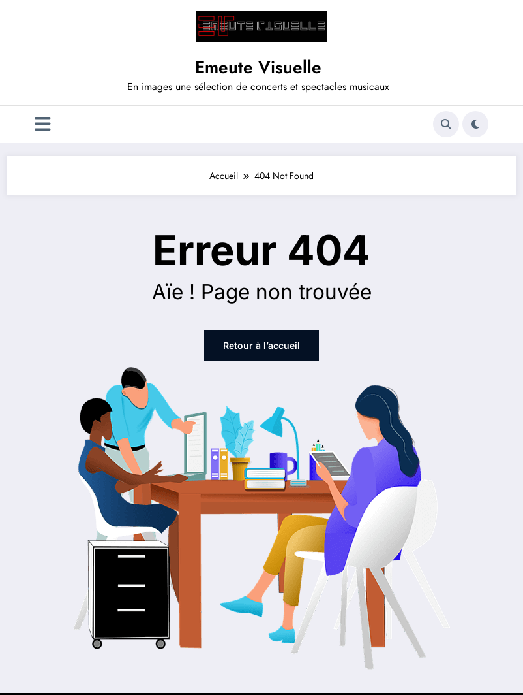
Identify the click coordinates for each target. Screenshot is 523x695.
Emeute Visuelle (258, 67)
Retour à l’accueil (261, 345)
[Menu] (43, 124)
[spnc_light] (475, 124)
